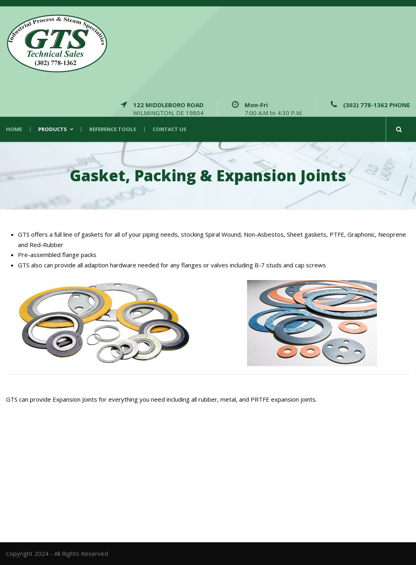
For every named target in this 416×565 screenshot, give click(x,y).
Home (14, 129)
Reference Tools (112, 129)
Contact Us (169, 129)
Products (52, 129)
